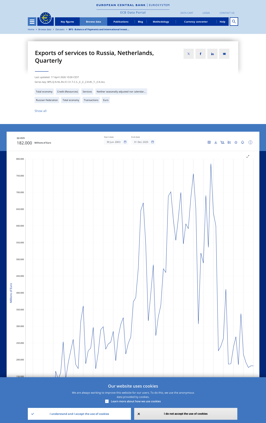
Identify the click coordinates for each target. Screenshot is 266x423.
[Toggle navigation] (32, 21)
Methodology (161, 21)
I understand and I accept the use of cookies (79, 414)
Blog (140, 21)
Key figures (67, 21)
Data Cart (186, 12)
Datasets (60, 29)
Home (31, 29)
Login (206, 12)
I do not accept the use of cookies (186, 413)
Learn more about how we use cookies (136, 401)
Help (222, 21)
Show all (41, 111)
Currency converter (196, 21)
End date (135, 137)
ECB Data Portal (133, 12)
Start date (109, 137)
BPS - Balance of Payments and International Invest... (99, 29)
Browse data (93, 21)
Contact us (227, 12)
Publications (120, 21)
